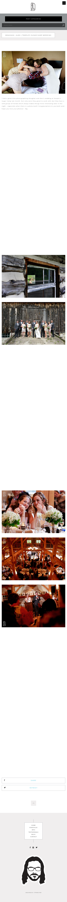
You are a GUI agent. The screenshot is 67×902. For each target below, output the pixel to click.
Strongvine (37, 892)
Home (33, 825)
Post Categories (33, 19)
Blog (34, 834)
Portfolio (33, 827)
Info (33, 830)
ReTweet (33, 788)
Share (33, 780)
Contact (33, 836)
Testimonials (33, 832)
